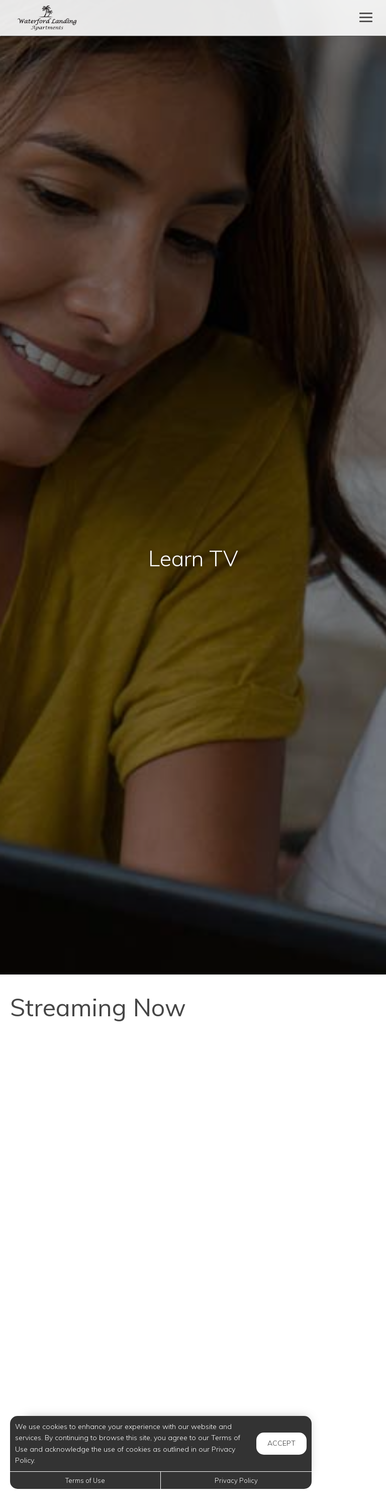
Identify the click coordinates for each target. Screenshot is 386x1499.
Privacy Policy (236, 1480)
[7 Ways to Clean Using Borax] (288, 1204)
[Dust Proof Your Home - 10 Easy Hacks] (97, 1316)
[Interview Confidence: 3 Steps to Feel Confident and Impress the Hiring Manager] (97, 1092)
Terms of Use (85, 1480)
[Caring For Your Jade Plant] (288, 1316)
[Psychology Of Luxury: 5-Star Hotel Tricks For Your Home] (288, 1092)
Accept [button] (281, 1443)
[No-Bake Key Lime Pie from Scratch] (97, 1204)
